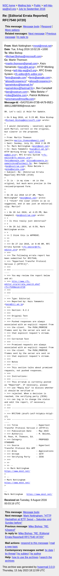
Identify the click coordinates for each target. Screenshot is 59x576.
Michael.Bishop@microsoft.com (23, 56)
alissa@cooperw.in (15, 81)
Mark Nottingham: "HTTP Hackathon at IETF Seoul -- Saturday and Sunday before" (28, 519)
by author (36, 553)
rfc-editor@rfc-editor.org (28, 74)
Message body (31, 26)
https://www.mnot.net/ (17, 471)
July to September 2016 (32, 9)
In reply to (22, 37)
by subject (23, 553)
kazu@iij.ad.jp (26, 67)
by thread (10, 553)
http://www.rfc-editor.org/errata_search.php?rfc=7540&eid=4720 (22, 284)
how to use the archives (25, 557)
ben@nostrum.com (16, 91)
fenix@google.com (15, 77)
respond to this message (34, 543)
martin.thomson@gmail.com (21, 63)
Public (37, 5)
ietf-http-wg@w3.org (25, 70)
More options (12, 30)
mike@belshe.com (16, 95)
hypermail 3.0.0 (45, 567)
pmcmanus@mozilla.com (20, 99)
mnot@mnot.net (42, 45)
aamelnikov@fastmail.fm (19, 84)
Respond (46, 26)
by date (49, 550)
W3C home (9, 5)
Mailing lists (24, 5)
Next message (36, 33)
